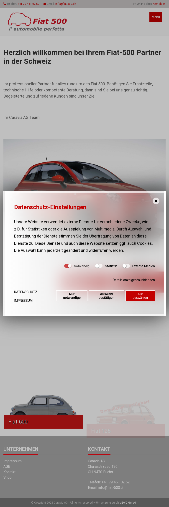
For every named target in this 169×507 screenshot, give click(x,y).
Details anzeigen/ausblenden (134, 280)
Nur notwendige (72, 296)
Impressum (23, 301)
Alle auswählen (140, 296)
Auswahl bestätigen (107, 296)
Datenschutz (25, 292)
